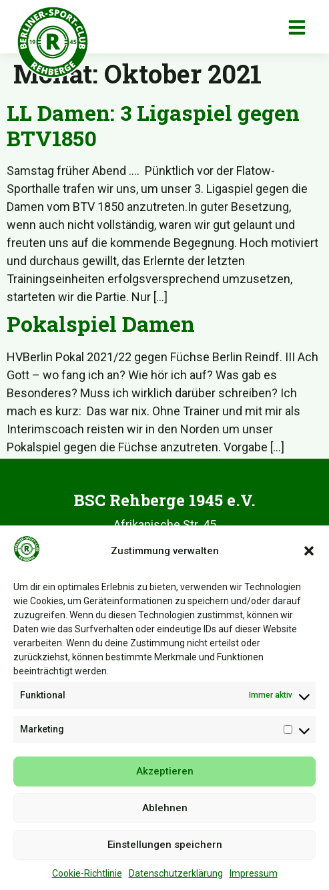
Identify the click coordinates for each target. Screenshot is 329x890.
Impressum (254, 877)
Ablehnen (165, 812)
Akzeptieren (165, 775)
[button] (309, 555)
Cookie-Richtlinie (87, 877)
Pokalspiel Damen (101, 323)
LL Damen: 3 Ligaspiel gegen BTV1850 (153, 125)
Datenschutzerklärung (176, 877)
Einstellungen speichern (164, 849)
